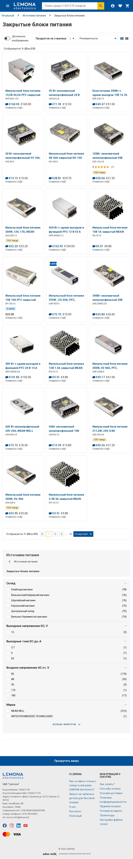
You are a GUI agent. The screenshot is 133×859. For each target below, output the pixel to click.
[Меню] (7, 6)
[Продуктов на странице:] (72, 38)
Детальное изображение (20, 38)
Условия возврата (111, 810)
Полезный (75, 815)
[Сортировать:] (98, 38)
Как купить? (107, 784)
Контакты (75, 811)
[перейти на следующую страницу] (83, 534)
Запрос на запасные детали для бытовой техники (82, 798)
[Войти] (112, 6)
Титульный (7, 15)
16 (70, 534)
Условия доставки (111, 793)
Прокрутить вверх (66, 761)
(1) (112, 167)
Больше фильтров (66, 724)
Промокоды (107, 815)
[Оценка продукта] (102, 167)
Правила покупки (110, 806)
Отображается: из (19, 48)
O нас (72, 806)
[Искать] (100, 6)
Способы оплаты (110, 788)
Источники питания (34, 15)
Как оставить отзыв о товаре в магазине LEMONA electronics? (82, 785)
